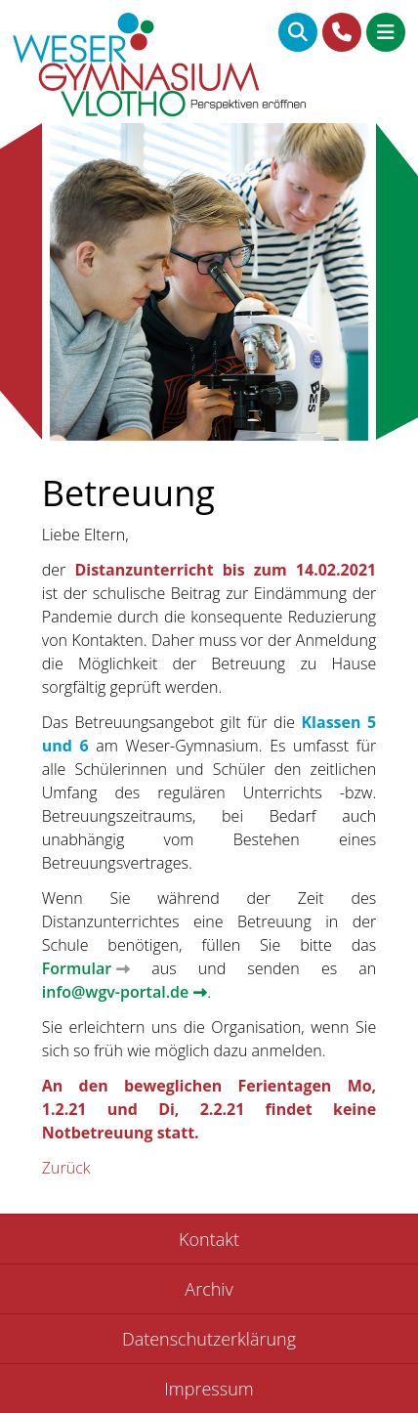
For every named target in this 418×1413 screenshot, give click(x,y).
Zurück (66, 1167)
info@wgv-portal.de (115, 992)
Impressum (208, 1388)
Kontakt (209, 1239)
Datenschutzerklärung (209, 1338)
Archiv (208, 1289)
